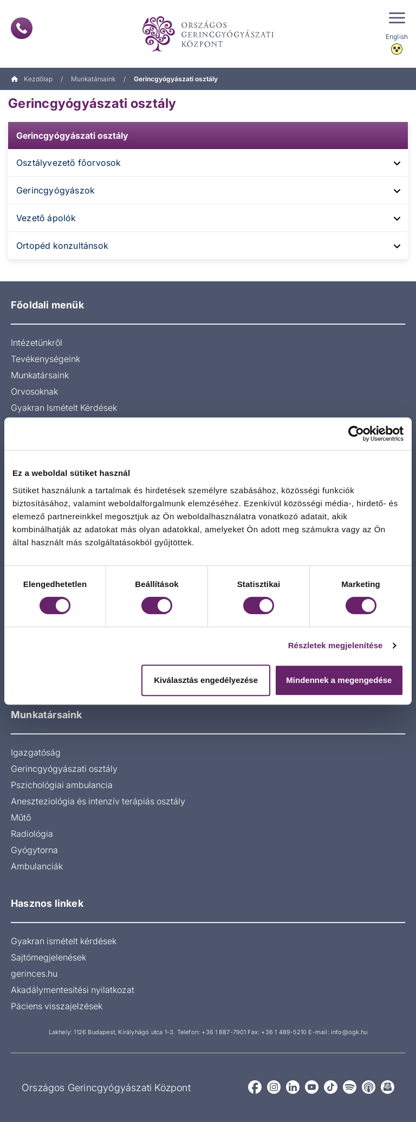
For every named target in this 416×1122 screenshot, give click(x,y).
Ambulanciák (37, 866)
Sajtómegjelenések (48, 957)
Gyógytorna (34, 849)
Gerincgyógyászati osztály (72, 135)
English (397, 37)
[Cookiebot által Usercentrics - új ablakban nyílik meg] (356, 433)
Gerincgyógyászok (55, 190)
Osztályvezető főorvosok (68, 162)
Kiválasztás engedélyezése (206, 680)
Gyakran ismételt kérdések (63, 941)
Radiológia (32, 833)
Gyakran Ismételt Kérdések (64, 407)
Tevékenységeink (45, 358)
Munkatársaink (93, 79)
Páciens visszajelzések (56, 1006)
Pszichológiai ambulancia (62, 784)
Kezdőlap (32, 79)
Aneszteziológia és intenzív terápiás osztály (98, 801)
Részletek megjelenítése (335, 645)
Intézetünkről (36, 342)
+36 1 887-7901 (224, 1032)
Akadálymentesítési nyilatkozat (72, 989)
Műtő (21, 817)
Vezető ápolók (46, 217)
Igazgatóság (36, 752)
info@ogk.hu (349, 1032)
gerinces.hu (34, 973)
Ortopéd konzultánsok (62, 245)
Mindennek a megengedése (339, 680)
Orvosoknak (34, 391)
